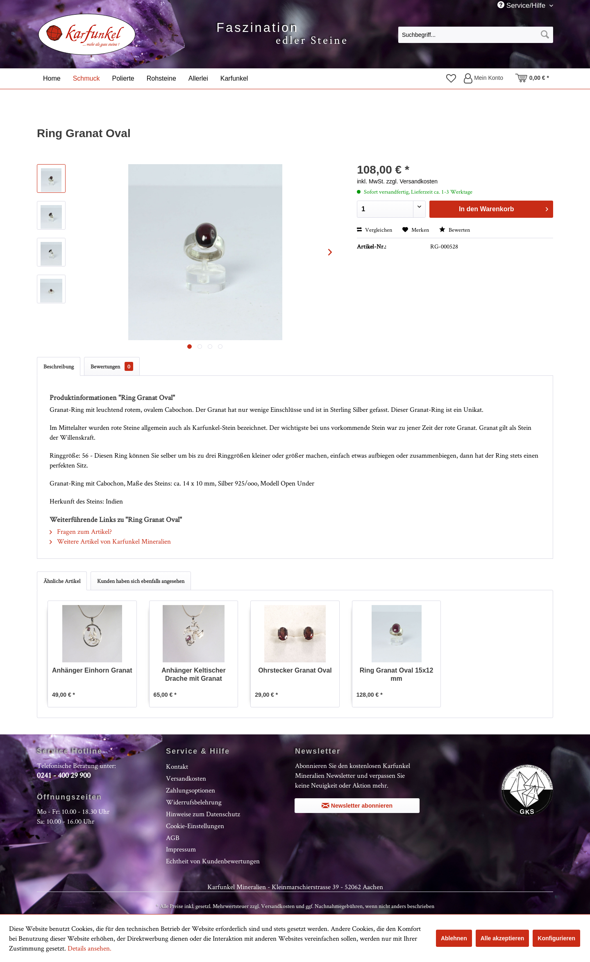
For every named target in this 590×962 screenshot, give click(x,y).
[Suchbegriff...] (475, 35)
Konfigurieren (556, 938)
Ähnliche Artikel (61, 581)
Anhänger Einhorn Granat (92, 670)
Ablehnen (454, 938)
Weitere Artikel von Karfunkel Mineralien (110, 541)
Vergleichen (374, 229)
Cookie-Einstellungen (195, 825)
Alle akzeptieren (502, 938)
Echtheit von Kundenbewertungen (213, 860)
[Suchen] (545, 35)
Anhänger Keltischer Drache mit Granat (193, 674)
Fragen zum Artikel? (81, 531)
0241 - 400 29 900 (64, 775)
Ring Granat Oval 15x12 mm (396, 674)
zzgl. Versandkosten (412, 181)
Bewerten (454, 229)
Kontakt (177, 766)
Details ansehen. (89, 948)
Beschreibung (58, 366)
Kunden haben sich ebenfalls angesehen (140, 581)
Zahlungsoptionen (190, 790)
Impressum (181, 849)
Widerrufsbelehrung (194, 801)
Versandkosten (186, 778)
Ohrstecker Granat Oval (295, 670)
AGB (172, 837)
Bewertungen (112, 366)
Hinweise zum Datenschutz (203, 813)
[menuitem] (475, 34)
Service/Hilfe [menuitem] (522, 5)
